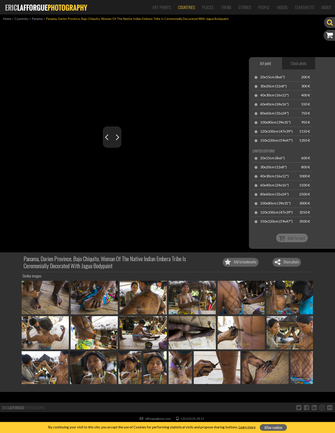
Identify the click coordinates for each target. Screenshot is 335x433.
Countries (186, 7)
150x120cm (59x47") (276, 140)
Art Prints (161, 7)
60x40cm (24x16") (274, 104)
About (326, 7)
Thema (226, 7)
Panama (37, 19)
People (264, 7)
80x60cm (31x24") (274, 113)
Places (208, 7)
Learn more (247, 427)
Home (7, 19)
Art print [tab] (265, 63)
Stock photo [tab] (299, 63)
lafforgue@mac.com (155, 418)
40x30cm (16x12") (274, 95)
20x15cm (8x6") (272, 77)
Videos (282, 7)
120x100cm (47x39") (276, 131)
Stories (244, 7)
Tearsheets (304, 7)
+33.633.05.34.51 (190, 418)
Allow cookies (273, 427)
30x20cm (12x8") (273, 86)
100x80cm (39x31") (275, 122)
